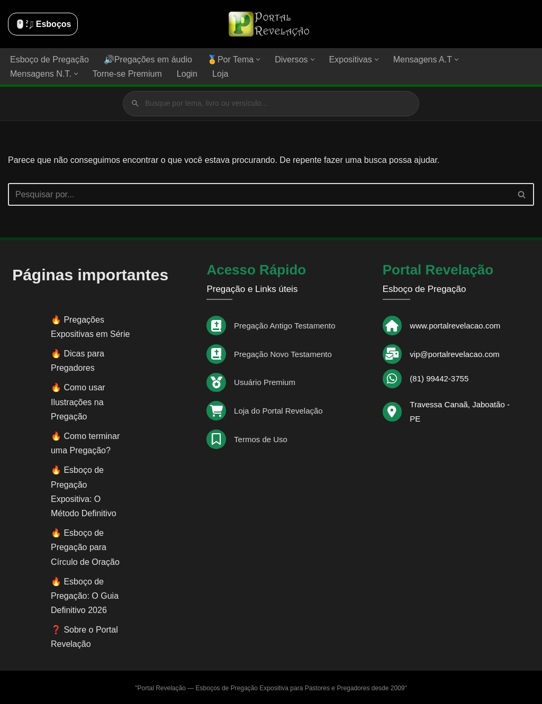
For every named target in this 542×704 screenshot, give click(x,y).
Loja (220, 73)
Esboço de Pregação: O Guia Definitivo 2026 (85, 595)
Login (186, 73)
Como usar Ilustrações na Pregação (78, 401)
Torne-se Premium (127, 73)
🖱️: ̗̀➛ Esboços (43, 24)
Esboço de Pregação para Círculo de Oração (85, 546)
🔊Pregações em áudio (148, 59)
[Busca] (259, 194)
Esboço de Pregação (49, 59)
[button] (258, 59)
